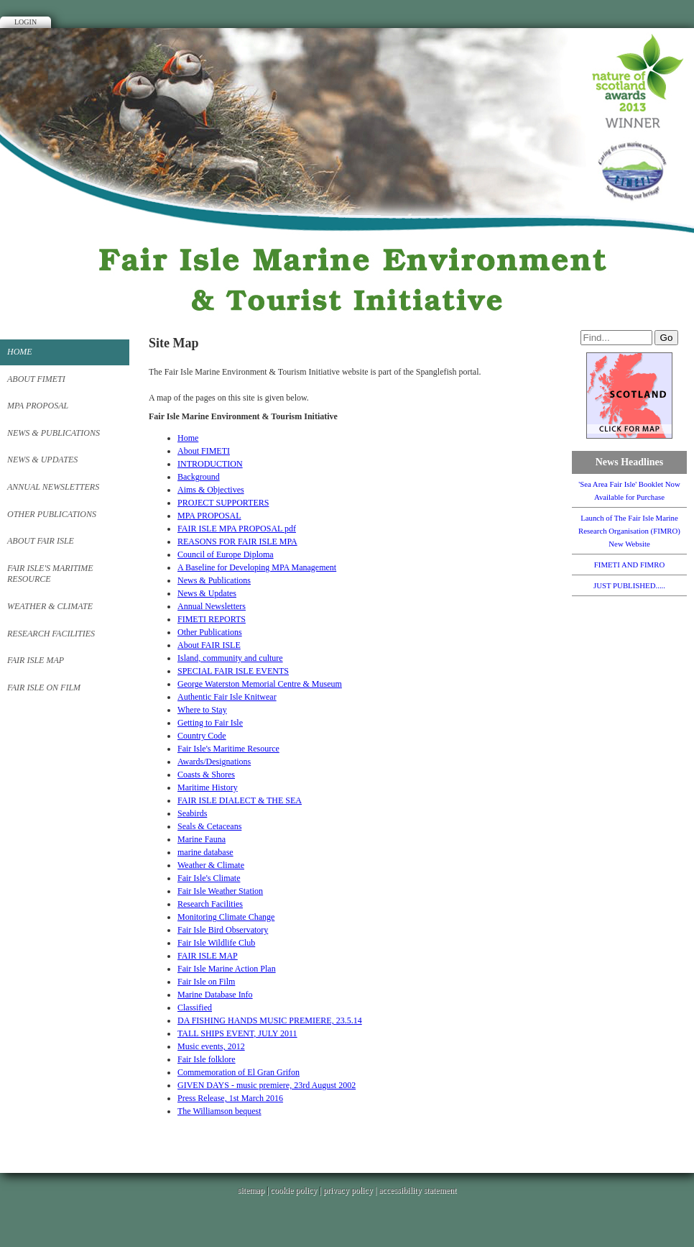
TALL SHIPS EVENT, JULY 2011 (237, 1033)
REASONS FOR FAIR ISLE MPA (237, 541)
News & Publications (53, 433)
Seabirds (192, 813)
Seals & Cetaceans (209, 826)
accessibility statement (417, 1190)
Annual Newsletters (53, 487)
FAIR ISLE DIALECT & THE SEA (239, 800)
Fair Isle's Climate (208, 878)
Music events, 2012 (211, 1046)
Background (198, 477)
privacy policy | (351, 1190)
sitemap (251, 1190)
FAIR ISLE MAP (35, 660)
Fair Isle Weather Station (220, 891)
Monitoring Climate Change (225, 917)
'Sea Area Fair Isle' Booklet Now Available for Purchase (629, 490)
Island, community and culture (230, 658)
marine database (205, 852)
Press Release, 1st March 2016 (230, 1098)
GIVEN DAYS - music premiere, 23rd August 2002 (266, 1085)
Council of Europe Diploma (225, 554)
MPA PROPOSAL (37, 406)
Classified (194, 1007)
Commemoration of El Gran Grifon (238, 1072)
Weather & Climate (50, 606)
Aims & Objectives (210, 490)
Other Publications (51, 514)
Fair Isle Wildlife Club (216, 943)
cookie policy (293, 1190)
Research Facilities (51, 634)
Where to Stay (202, 710)
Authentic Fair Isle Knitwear (227, 697)
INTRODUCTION (210, 464)
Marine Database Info (215, 995)
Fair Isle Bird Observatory (222, 930)
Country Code (201, 736)
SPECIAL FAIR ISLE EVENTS (233, 671)
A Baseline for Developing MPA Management (256, 567)
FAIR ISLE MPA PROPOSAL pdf (236, 529)
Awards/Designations (214, 762)
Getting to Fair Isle (210, 723)
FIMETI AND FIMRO (629, 564)
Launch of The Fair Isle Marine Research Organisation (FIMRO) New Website (629, 530)
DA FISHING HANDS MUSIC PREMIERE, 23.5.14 (269, 1020)
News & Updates (42, 460)
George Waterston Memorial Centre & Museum (259, 684)
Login (25, 22)
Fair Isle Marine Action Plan (226, 969)
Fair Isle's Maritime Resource (50, 574)
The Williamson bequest (219, 1111)
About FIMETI (36, 379)
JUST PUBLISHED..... (629, 585)
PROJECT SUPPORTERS (223, 503)
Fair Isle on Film (43, 687)
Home (19, 352)
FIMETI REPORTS (211, 619)
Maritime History (207, 787)
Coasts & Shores (206, 774)
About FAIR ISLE (40, 541)
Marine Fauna (201, 839)
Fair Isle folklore (206, 1059)
